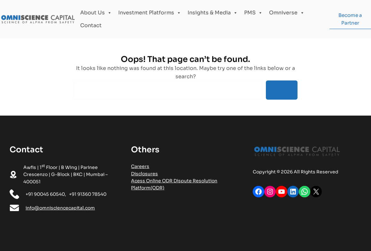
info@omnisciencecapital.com (60, 208)
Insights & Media (213, 12)
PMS (253, 12)
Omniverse (287, 12)
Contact (91, 25)
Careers (140, 166)
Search (282, 90)
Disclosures (144, 174)
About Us (96, 12)
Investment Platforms (149, 12)
